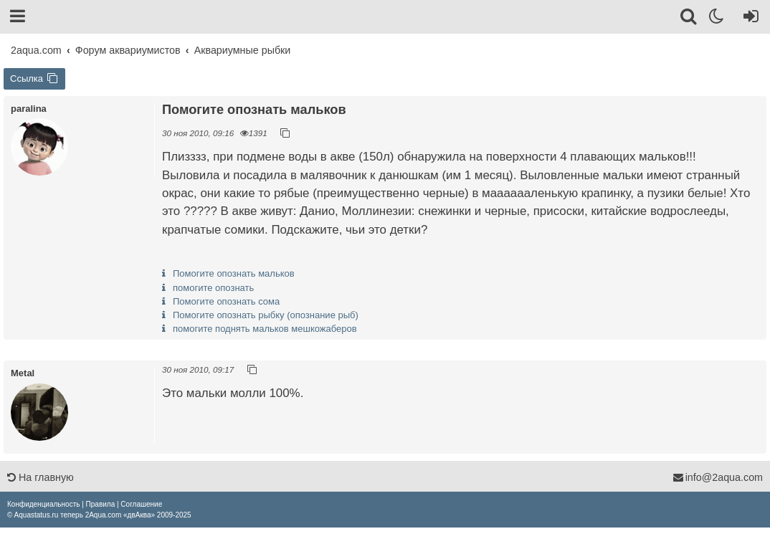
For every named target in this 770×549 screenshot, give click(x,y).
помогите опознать (213, 287)
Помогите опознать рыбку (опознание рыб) (265, 315)
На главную (40, 477)
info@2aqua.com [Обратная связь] (717, 477)
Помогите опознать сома (226, 301)
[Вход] (748, 18)
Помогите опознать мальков (234, 273)
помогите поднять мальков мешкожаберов (265, 328)
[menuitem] (43, 504)
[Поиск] (689, 18)
